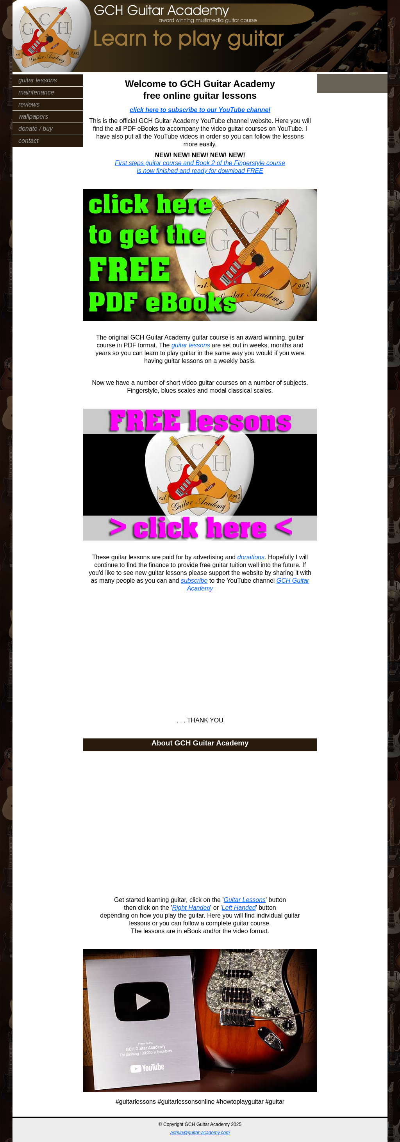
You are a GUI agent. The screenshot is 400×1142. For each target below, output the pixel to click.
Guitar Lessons (244, 900)
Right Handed (191, 907)
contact (28, 140)
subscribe (194, 580)
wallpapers (33, 116)
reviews (28, 104)
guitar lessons (37, 80)
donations (251, 557)
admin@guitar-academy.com (200, 1132)
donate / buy (35, 128)
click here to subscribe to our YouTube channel (200, 110)
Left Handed (239, 907)
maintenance (36, 92)
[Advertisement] (200, 651)
